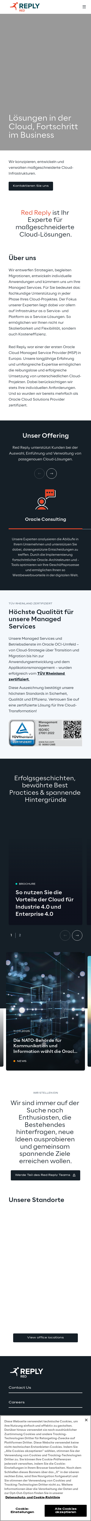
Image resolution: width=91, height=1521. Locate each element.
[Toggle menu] (84, 7)
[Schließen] (86, 1420)
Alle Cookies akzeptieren (65, 1510)
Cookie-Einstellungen (22, 1510)
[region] (45, 1468)
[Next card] (51, 473)
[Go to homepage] (29, 7)
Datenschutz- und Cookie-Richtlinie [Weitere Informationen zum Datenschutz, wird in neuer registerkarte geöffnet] (32, 1497)
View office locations (45, 1337)
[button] (31, 186)
